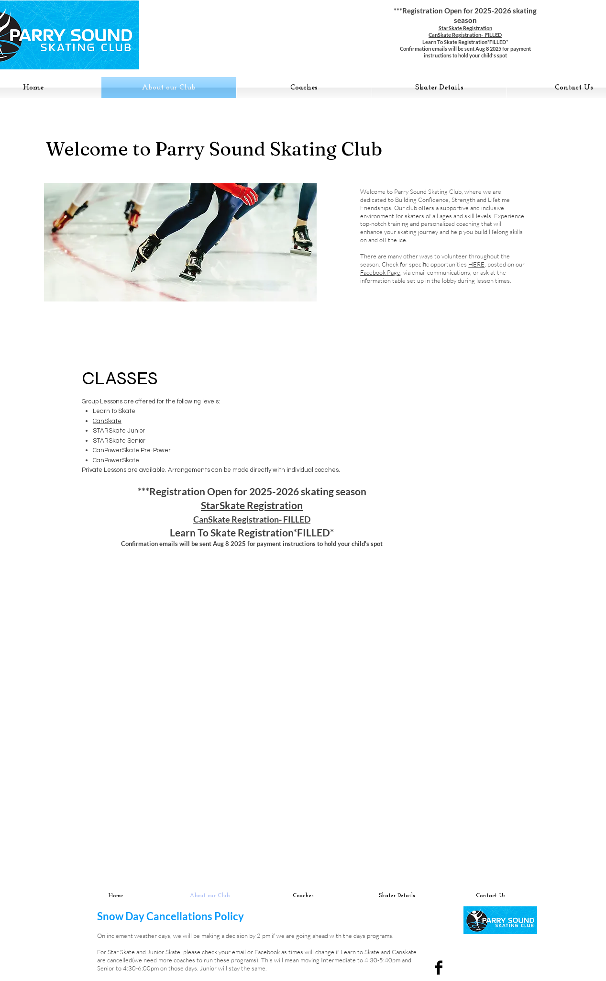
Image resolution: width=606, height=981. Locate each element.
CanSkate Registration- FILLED (465, 35)
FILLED (296, 519)
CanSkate (107, 421)
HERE (476, 264)
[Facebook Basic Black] (438, 967)
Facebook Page (380, 272)
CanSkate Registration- (238, 519)
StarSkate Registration (465, 28)
